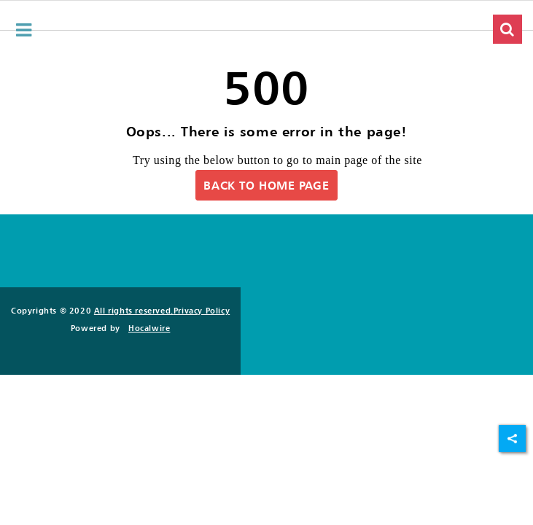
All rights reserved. (134, 311)
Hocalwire (149, 328)
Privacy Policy (202, 311)
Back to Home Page (266, 185)
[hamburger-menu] (24, 30)
